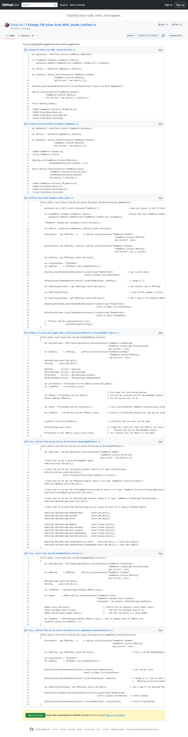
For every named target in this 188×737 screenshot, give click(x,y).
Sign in (168, 4)
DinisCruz (16, 25)
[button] (163, 36)
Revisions (26, 35)
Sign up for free (35, 715)
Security (71, 729)
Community (89, 729)
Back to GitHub (77, 4)
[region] (94, 86)
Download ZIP (175, 35)
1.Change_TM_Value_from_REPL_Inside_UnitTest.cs (61, 25)
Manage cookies (117, 729)
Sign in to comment (115, 715)
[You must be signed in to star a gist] (163, 25)
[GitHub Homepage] (31, 729)
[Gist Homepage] (10, 5)
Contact (106, 729)
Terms (55, 729)
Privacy (63, 729)
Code (10, 35)
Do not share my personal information (142, 729)
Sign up (180, 4)
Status (79, 729)
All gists (64, 4)
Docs (98, 729)
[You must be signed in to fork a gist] (177, 25)
